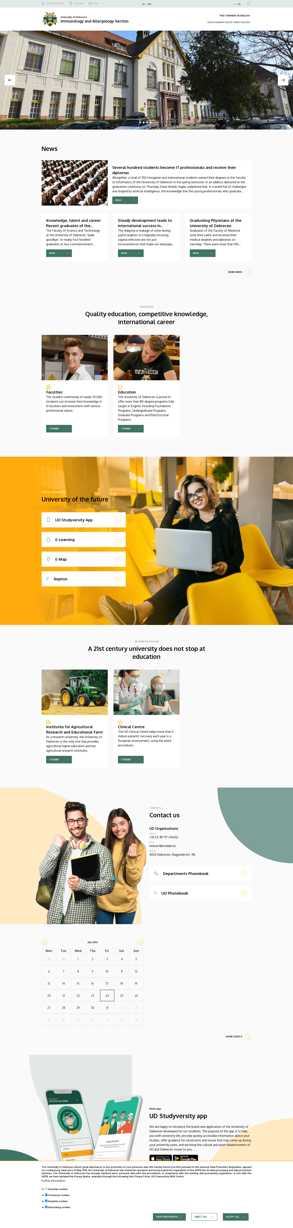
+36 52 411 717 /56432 (55, 3)
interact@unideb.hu (162, 846)
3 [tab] (147, 122)
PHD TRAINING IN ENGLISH (235, 15)
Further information (53, 1182)
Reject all (201, 1219)
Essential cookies (58, 1191)
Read (118, 200)
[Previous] (10, 80)
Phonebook (78, 3)
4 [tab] (150, 122)
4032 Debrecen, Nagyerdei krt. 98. (172, 854)
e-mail (95, 3)
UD (143, 4)
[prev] (45, 942)
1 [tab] (140, 122)
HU (234, 4)
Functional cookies (58, 1197)
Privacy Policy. (142, 1178)
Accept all (232, 1219)
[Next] (283, 80)
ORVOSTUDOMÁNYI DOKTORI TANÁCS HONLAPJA (228, 22)
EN (239, 4)
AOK (149, 4)
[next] (141, 942)
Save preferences (167, 1219)
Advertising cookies (59, 1209)
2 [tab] (144, 122)
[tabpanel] (146, 80)
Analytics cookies (58, 1203)
